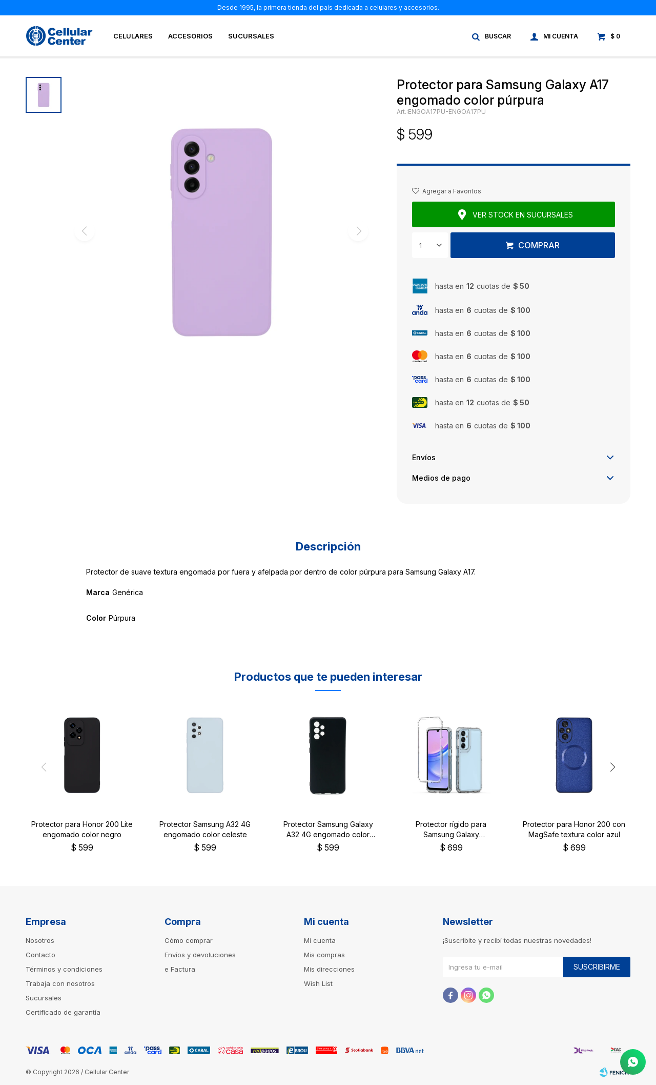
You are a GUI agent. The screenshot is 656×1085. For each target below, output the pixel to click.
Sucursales (251, 36)
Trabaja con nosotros (60, 983)
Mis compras (324, 955)
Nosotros (40, 940)
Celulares (133, 36)
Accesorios (190, 36)
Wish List (318, 983)
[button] (612, 767)
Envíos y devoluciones (200, 955)
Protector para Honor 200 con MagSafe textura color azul (574, 829)
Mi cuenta (320, 940)
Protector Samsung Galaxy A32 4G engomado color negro (328, 830)
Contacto (40, 955)
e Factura (180, 969)
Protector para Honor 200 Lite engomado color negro (82, 829)
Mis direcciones (329, 969)
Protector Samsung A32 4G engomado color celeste (205, 829)
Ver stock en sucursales (523, 214)
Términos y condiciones (64, 969)
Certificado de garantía (63, 1012)
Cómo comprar (189, 940)
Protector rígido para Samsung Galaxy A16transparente (451, 830)
